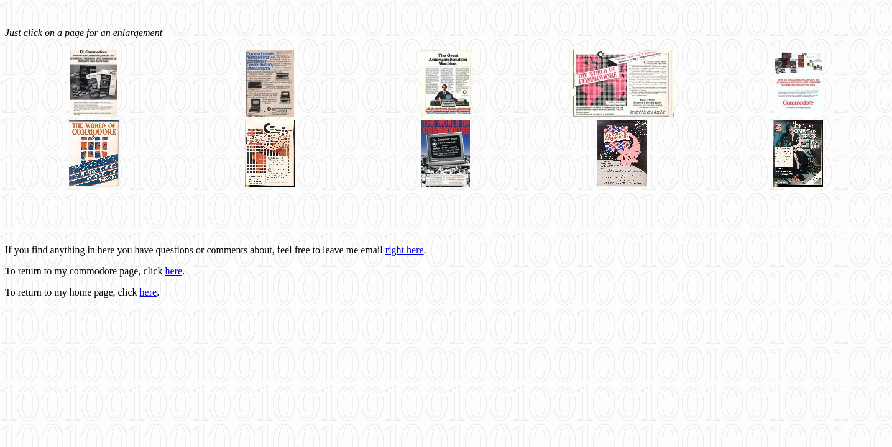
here (173, 271)
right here (404, 250)
